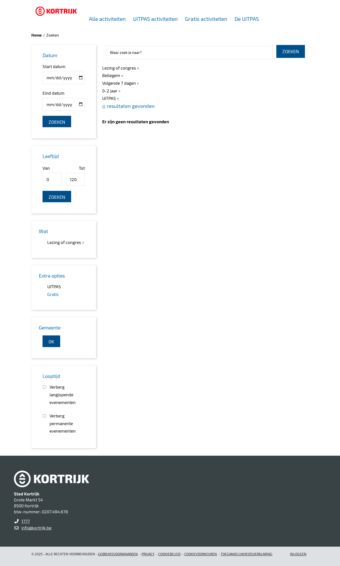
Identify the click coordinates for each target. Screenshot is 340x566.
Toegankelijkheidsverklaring (246, 554)
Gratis (53, 294)
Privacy (148, 554)
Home (36, 35)
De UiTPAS (247, 19)
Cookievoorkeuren (200, 554)
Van (46, 167)
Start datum (54, 66)
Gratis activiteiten (206, 19)
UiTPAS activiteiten (155, 19)
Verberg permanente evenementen (62, 423)
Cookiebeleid (169, 554)
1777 (25, 521)
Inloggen (298, 554)
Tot (82, 167)
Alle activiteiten (107, 19)
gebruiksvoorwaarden (118, 554)
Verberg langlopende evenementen (62, 394)
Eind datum (53, 92)
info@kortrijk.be (36, 527)
